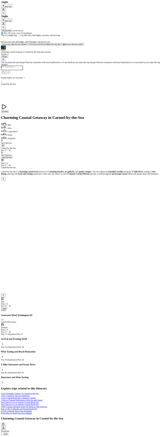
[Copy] (4, 56)
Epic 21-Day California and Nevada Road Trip (19, 410)
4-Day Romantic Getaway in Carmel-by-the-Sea (19, 394)
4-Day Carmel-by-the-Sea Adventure (15, 396)
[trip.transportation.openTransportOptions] (3, 146)
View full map (7, 158)
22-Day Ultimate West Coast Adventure (16, 412)
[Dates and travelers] (3, 73)
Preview (5, 112)
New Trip (6, 6)
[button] (81, 49)
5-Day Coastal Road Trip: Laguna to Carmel (18, 399)
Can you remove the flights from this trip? (45, 44)
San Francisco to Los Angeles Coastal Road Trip (20, 403)
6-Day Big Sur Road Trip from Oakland (16, 414)
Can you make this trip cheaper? (14, 44)
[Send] (8, 73)
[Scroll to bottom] (3, 59)
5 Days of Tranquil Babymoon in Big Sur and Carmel (22, 401)
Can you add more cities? (73, 44)
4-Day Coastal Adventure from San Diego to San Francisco (24, 407)
